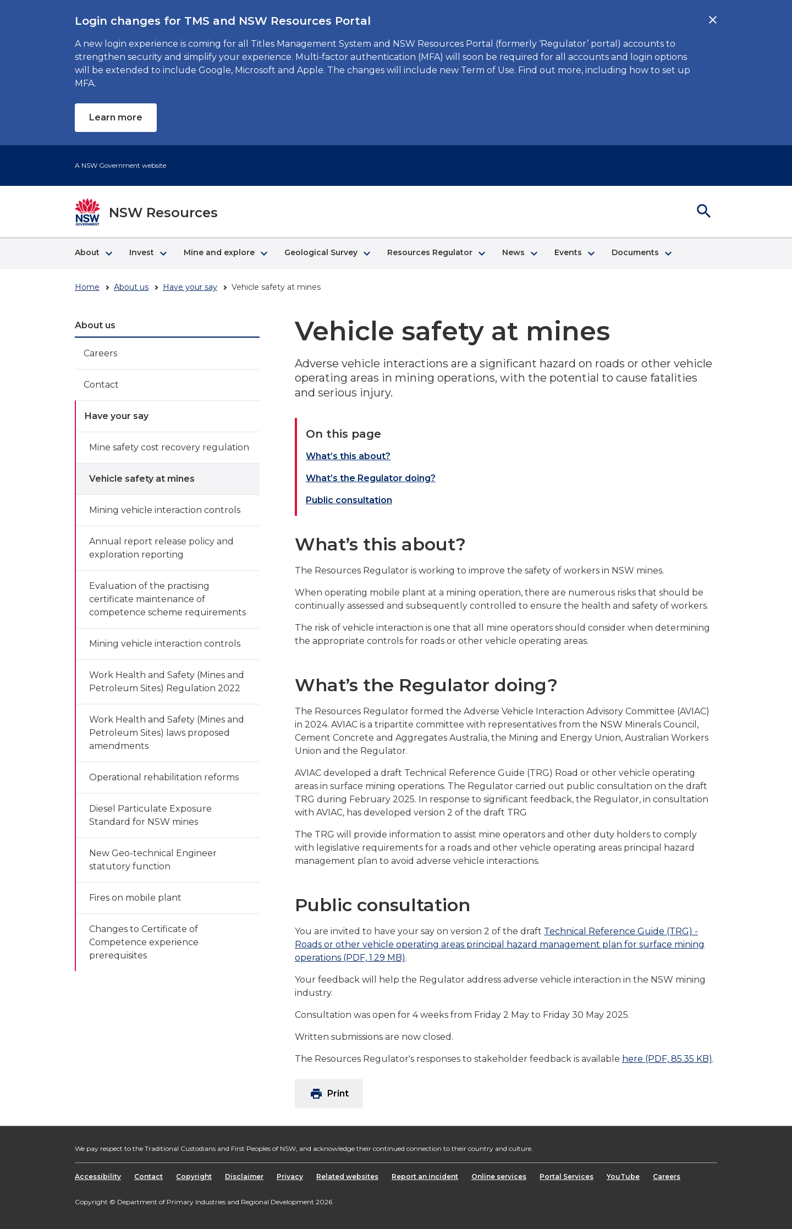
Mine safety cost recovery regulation (169, 447)
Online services (498, 1176)
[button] (93, 253)
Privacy (290, 1176)
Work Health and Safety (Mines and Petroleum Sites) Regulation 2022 (166, 681)
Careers (100, 353)
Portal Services (566, 1176)
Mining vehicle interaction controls (164, 510)
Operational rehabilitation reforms (164, 777)
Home (87, 287)
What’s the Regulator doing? (371, 478)
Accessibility (98, 1176)
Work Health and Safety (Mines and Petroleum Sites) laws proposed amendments (166, 732)
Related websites (347, 1176)
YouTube (623, 1176)
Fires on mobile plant (135, 897)
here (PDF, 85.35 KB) (667, 1059)
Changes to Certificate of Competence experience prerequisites (144, 942)
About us (131, 287)
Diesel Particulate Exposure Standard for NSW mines (150, 815)
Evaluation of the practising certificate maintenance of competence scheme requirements (167, 599)
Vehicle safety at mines (142, 478)
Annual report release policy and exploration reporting (161, 548)
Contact (101, 384)
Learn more (115, 117)
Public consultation (349, 500)
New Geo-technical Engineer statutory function (153, 860)
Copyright (194, 1176)
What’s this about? (348, 456)
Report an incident (425, 1176)
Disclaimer (244, 1176)
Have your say (190, 287)
